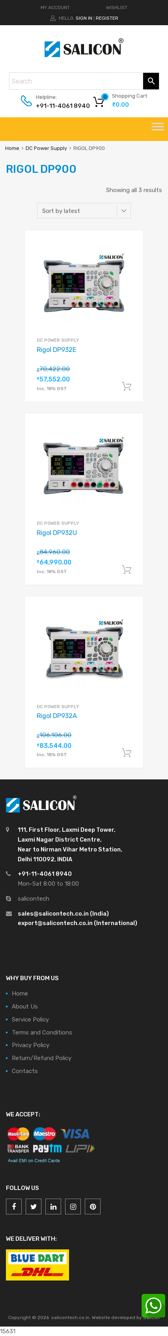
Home (12, 148)
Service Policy (30, 1019)
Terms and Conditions (42, 1032)
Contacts (25, 1071)
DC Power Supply (46, 148)
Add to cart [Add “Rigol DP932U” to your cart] (126, 570)
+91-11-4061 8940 (55, 105)
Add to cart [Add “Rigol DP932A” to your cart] (126, 753)
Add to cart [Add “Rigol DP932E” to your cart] (126, 386)
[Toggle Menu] (157, 129)
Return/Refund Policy (41, 1058)
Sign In (84, 18)
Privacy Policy (30, 1045)
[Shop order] (84, 210)
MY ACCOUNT (55, 7)
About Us (25, 1006)
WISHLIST (116, 7)
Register (107, 18)
